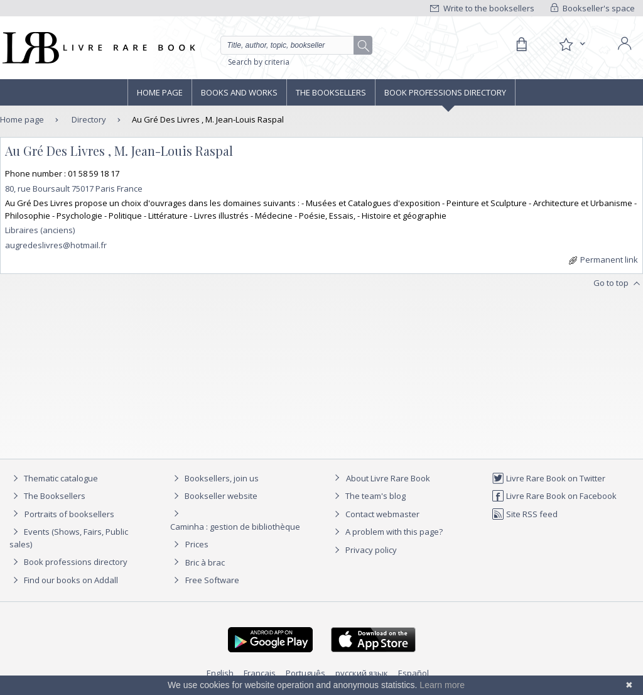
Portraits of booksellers (69, 514)
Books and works (239, 92)
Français (260, 673)
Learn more (442, 685)
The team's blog (368, 496)
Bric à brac (205, 562)
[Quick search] (292, 45)
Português (305, 673)
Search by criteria (258, 62)
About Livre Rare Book (388, 478)
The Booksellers (331, 92)
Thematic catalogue (53, 478)
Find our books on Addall (63, 580)
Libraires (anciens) (40, 230)
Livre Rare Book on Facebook (554, 496)
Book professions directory (445, 92)
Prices (196, 544)
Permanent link (603, 259)
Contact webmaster (375, 514)
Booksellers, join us (214, 478)
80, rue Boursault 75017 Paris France (74, 188)
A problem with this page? (387, 531)
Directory (88, 119)
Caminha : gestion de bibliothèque (235, 526)
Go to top (618, 283)
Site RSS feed (525, 514)
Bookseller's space (593, 8)
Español (413, 673)
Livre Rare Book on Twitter (548, 478)
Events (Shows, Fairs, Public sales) (68, 537)
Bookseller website (213, 496)
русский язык (361, 673)
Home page (160, 92)
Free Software (212, 580)
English (220, 673)
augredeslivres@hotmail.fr (56, 245)
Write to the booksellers (482, 8)
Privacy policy (364, 550)
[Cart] (521, 44)
